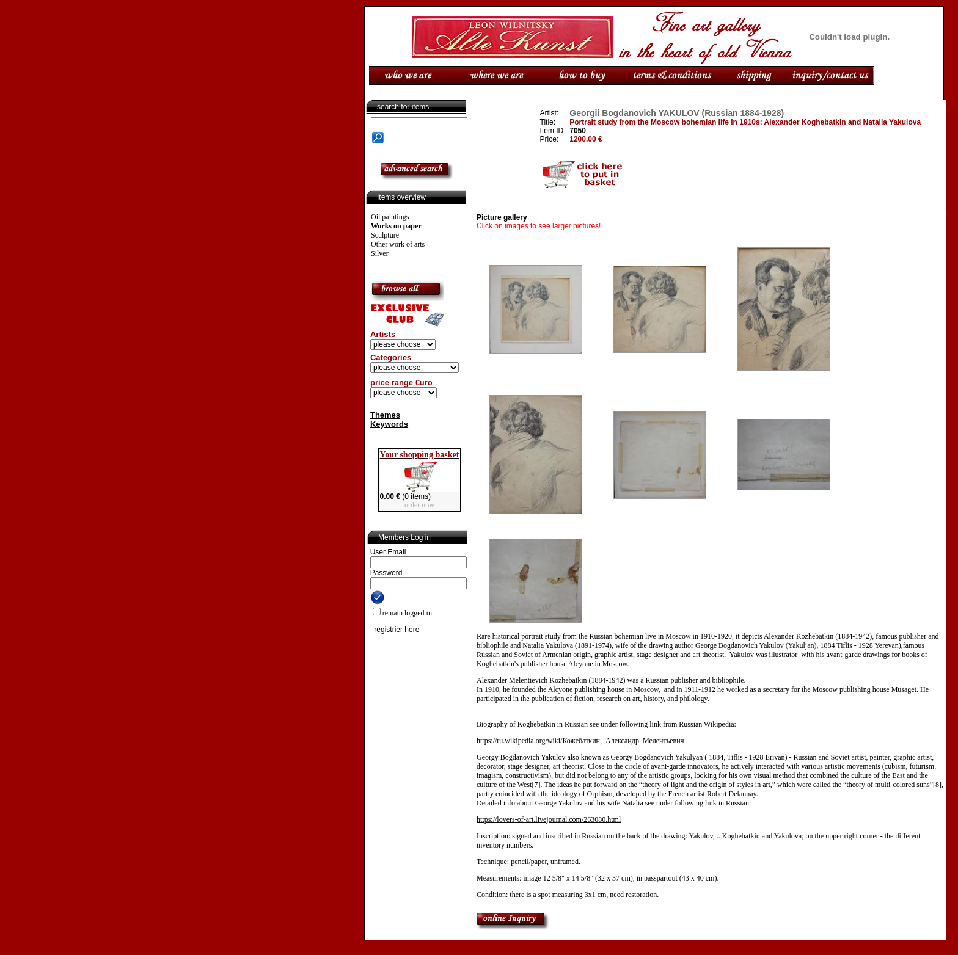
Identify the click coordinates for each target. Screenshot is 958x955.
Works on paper (396, 226)
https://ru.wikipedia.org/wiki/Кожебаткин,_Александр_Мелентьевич (580, 740)
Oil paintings (390, 216)
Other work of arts (398, 244)
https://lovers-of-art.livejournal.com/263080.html (549, 819)
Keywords (389, 424)
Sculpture (385, 235)
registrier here (396, 629)
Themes (385, 414)
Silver (380, 253)
